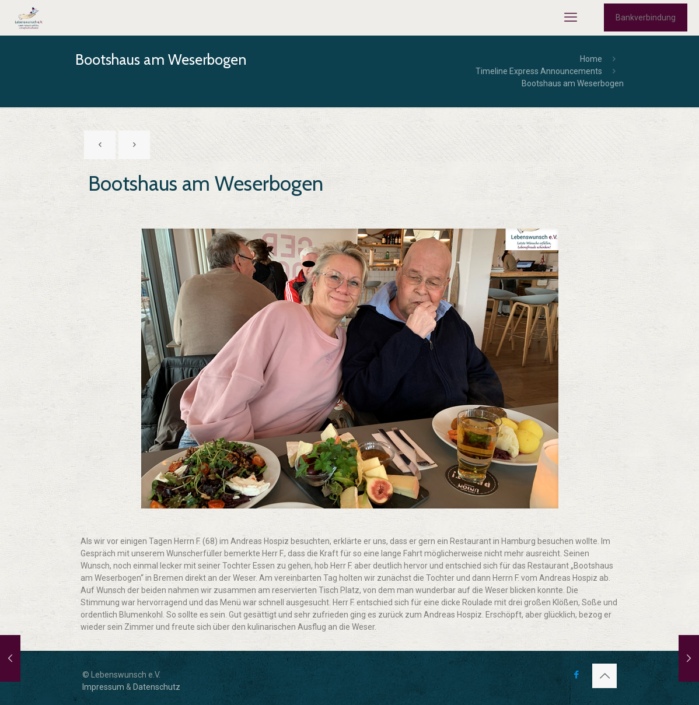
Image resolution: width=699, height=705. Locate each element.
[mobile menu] (571, 17)
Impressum (103, 687)
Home (591, 59)
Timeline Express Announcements (539, 71)
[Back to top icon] (604, 676)
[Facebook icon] (576, 674)
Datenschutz (156, 687)
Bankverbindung (646, 17)
